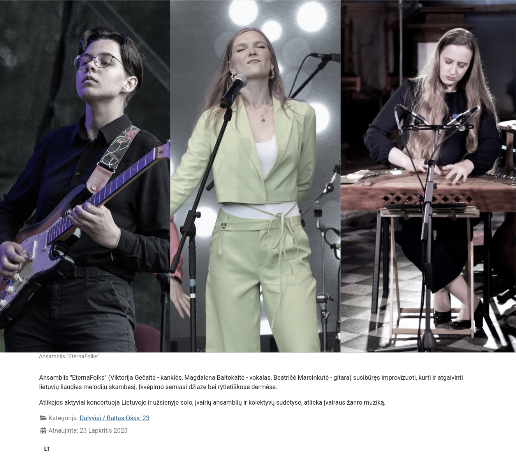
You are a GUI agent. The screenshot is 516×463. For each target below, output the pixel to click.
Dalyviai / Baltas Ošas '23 (115, 418)
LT (47, 449)
